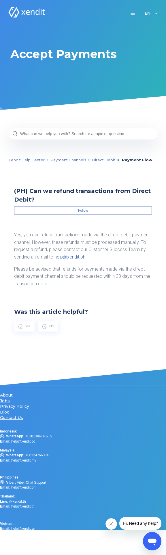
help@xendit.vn (23, 529)
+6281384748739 (38, 436)
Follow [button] (83, 210)
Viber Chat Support (31, 483)
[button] (133, 13)
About (6, 395)
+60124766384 (36, 455)
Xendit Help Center (26, 160)
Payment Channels (68, 160)
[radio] (24, 326)
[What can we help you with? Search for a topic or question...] (83, 133)
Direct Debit (103, 160)
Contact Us (11, 417)
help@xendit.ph (69, 257)
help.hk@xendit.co (25, 543)
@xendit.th (17, 502)
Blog (5, 412)
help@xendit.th (22, 506)
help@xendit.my (23, 460)
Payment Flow (137, 160)
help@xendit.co (23, 441)
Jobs (5, 401)
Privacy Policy (14, 406)
